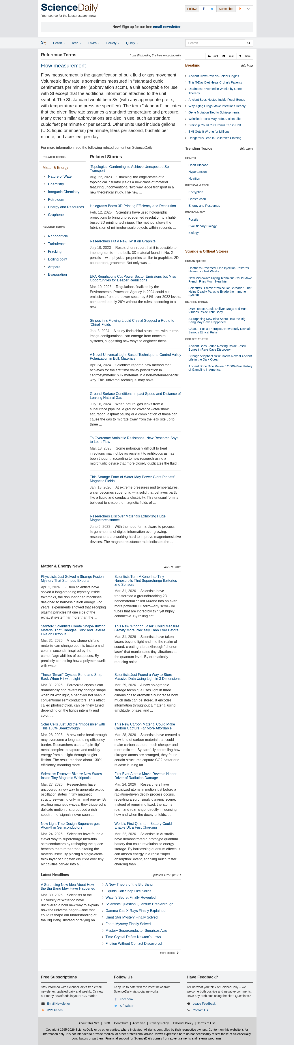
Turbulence (57, 244)
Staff (106, 1023)
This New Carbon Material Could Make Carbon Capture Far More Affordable (144, 726)
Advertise (138, 1023)
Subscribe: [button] (226, 9)
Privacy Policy (159, 1023)
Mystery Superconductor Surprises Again (137, 930)
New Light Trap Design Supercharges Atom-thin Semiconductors (70, 825)
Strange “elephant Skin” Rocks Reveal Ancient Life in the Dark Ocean (220, 357)
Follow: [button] (192, 9)
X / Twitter (126, 1006)
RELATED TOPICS (54, 157)
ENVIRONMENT (195, 212)
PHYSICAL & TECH (197, 185)
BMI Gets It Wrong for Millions (209, 131)
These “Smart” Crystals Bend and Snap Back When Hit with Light (72, 677)
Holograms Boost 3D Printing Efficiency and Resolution (133, 206)
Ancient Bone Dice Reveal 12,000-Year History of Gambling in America (221, 367)
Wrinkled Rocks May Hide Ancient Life (215, 119)
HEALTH (190, 158)
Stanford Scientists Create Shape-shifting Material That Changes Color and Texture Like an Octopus (73, 630)
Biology (194, 232)
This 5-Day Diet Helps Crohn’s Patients (215, 82)
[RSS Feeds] (240, 8)
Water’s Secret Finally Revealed (130, 897)
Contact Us (200, 1010)
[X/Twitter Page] (212, 8)
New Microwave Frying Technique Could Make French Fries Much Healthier (220, 279)
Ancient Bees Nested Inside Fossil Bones (217, 99)
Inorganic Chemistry (63, 192)
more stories (169, 952)
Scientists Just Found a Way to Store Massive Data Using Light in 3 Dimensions (147, 677)
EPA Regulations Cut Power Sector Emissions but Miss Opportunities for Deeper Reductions (133, 278)
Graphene (56, 215)
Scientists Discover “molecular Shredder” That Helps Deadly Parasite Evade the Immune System (220, 291)
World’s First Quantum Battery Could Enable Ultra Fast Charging (143, 825)
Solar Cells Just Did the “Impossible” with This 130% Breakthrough (73, 726)
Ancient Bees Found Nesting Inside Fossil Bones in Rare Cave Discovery (217, 347)
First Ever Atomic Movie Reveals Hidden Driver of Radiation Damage (145, 776)
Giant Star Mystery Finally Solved (131, 917)
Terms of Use (206, 1023)
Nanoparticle (58, 236)
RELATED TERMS (54, 226)
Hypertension (198, 171)
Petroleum (56, 199)
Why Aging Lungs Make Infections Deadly (217, 106)
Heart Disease (198, 165)
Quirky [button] (132, 43)
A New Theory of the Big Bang (129, 884)
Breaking (192, 65)
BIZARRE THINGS (196, 301)
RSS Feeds (55, 1010)
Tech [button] (76, 43)
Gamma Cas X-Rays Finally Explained (135, 911)
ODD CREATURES (196, 339)
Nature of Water (60, 176)
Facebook (126, 999)
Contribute (121, 1023)
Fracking (55, 251)
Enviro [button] (94, 43)
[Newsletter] (248, 8)
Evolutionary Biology (203, 226)
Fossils (193, 219)
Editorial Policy (183, 1023)
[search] (249, 43)
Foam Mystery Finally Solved (128, 924)
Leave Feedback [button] (204, 1003)
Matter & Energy (55, 167)
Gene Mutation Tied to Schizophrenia (214, 112)
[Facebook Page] (203, 8)
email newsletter (167, 27)
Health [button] (59, 43)
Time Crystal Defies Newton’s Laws (133, 937)
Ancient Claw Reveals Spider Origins (214, 76)
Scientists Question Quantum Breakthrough (139, 904)
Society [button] (113, 43)
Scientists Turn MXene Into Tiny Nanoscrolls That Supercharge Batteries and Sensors (145, 580)
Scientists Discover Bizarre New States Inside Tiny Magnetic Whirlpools (71, 776)
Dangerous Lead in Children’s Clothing (215, 138)
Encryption (196, 192)
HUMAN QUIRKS (195, 261)
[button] (213, 56)
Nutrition (194, 178)
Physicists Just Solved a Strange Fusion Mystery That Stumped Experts (72, 578)
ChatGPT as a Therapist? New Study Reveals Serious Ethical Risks (220, 330)
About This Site (89, 1023)
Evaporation (57, 274)
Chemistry (56, 184)
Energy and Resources (66, 207)
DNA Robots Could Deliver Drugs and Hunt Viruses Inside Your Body (218, 310)
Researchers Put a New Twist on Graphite (123, 241)
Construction (197, 199)
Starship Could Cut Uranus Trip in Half (215, 125)
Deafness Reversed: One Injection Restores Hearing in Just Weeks (219, 269)
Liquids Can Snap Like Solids (128, 891)
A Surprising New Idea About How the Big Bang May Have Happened (68, 887)
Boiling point (57, 259)
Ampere (54, 267)
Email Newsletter (58, 1003)
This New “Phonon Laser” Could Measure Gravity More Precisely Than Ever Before (146, 628)
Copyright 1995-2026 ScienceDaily (70, 1029)
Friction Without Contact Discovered (133, 943)
